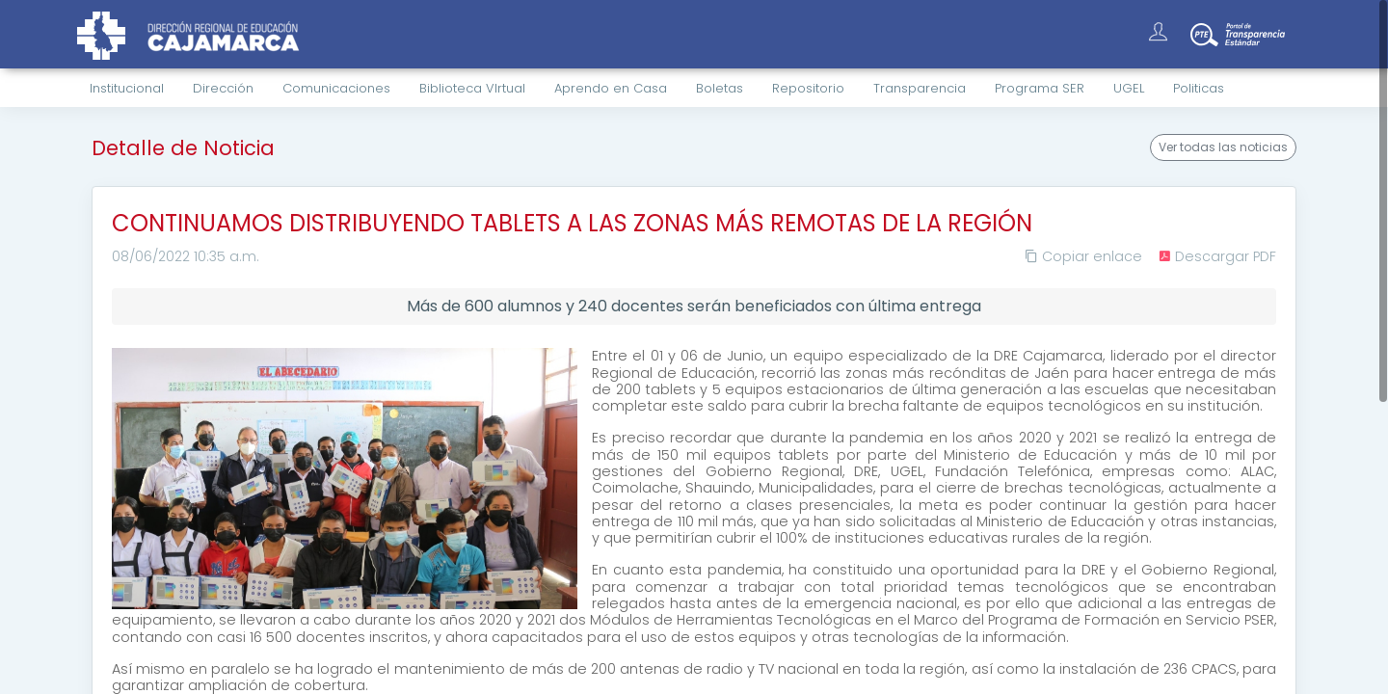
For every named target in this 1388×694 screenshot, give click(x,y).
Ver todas (1223, 147)
